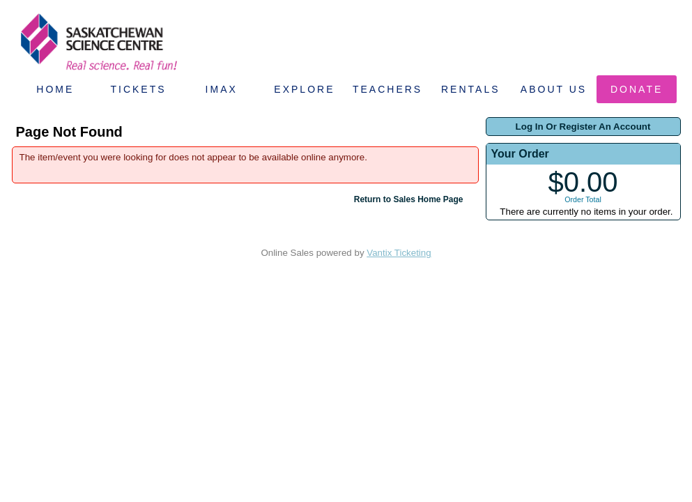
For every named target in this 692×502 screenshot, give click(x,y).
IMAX (222, 89)
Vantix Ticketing (399, 253)
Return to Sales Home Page (408, 199)
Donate (636, 89)
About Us (554, 89)
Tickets (138, 89)
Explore (304, 89)
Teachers (387, 89)
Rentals (470, 89)
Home (55, 89)
